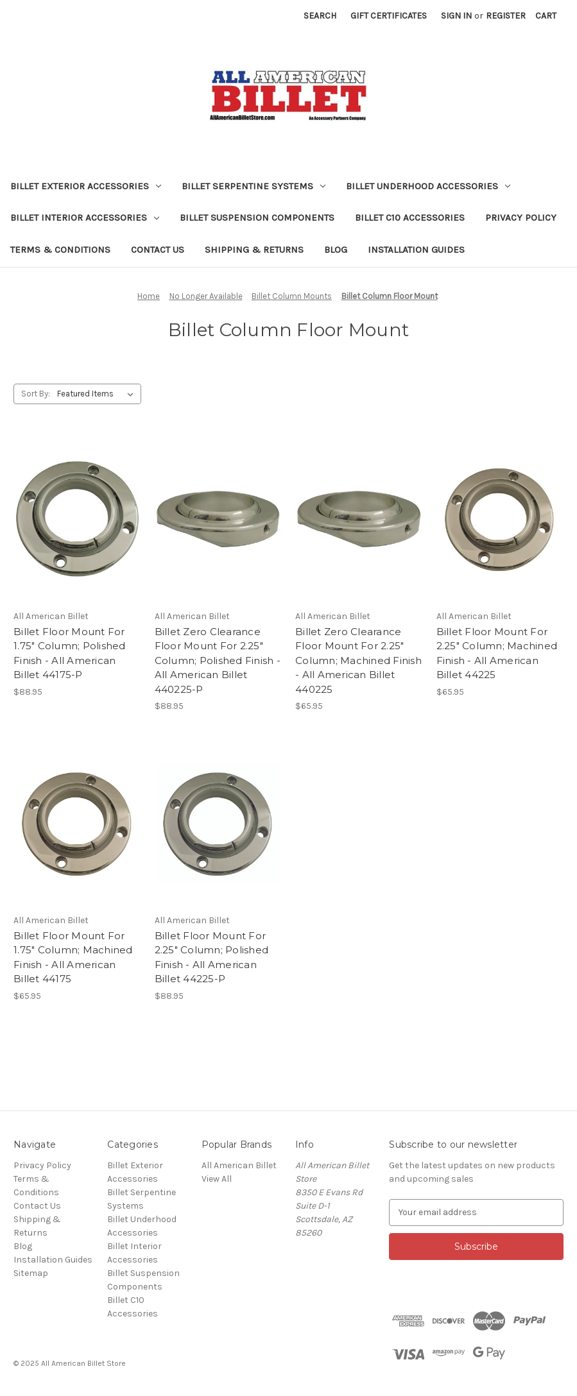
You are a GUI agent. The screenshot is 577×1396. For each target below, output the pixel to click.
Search (320, 15)
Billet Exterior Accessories (85, 186)
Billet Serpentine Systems (253, 186)
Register (506, 15)
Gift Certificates (388, 15)
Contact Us (157, 249)
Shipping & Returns (254, 249)
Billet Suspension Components (257, 217)
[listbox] (98, 394)
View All (217, 1178)
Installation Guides (416, 249)
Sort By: (35, 393)
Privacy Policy (520, 217)
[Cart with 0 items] (546, 15)
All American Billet (239, 1165)
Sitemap (30, 1273)
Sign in (456, 15)
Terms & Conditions (60, 249)
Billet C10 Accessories (410, 217)
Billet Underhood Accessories (428, 186)
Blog (335, 249)
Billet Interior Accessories (84, 217)
